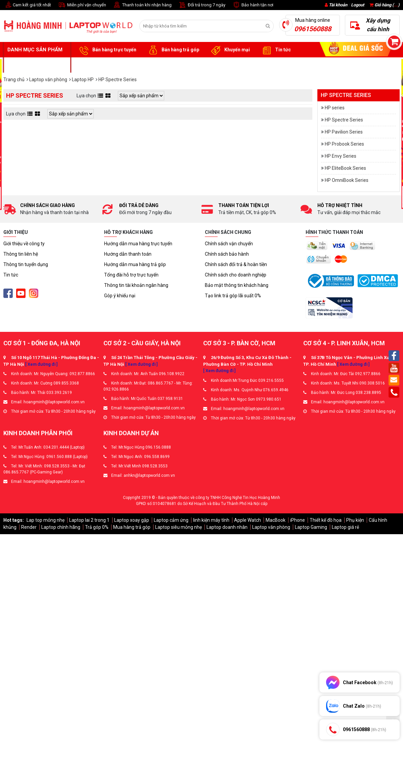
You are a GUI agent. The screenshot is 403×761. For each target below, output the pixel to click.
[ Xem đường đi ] (41, 364)
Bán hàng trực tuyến (106, 50)
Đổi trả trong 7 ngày (201, 5)
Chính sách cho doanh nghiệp (235, 274)
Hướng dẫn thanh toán (127, 254)
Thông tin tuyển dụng (25, 264)
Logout (357, 4)
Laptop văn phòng (271, 527)
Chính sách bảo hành (227, 254)
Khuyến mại (229, 50)
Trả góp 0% (96, 527)
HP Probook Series (344, 144)
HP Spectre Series (344, 119)
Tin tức (275, 50)
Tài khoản (338, 4)
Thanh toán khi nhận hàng (142, 5)
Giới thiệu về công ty (24, 243)
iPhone (297, 520)
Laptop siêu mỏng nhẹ (178, 527)
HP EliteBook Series (345, 168)
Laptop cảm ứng (171, 520)
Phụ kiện (355, 520)
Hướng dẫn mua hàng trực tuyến (138, 243)
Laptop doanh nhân (227, 527)
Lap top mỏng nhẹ (45, 520)
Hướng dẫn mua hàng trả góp (135, 264)
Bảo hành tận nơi (252, 5)
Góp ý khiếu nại (119, 295)
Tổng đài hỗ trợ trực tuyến (131, 274)
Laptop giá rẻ (345, 527)
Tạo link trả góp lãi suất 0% (233, 295)
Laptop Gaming (311, 527)
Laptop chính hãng (60, 527)
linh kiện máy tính (211, 520)
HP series (335, 107)
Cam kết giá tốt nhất (27, 5)
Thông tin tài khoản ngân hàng (136, 285)
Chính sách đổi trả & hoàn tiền (236, 264)
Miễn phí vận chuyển (82, 5)
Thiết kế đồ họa (326, 520)
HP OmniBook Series (346, 180)
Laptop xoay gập (131, 520)
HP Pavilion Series (344, 132)
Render (29, 527)
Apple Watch (247, 520)
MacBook (275, 520)
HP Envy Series (340, 156)
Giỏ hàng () (384, 4)
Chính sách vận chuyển (229, 243)
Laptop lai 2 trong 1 (89, 520)
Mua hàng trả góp (131, 527)
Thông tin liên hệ (20, 254)
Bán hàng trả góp (172, 50)
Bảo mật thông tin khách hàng (236, 285)
